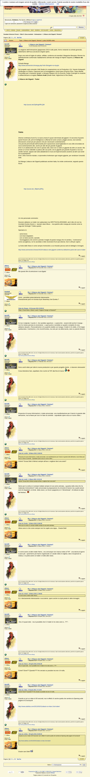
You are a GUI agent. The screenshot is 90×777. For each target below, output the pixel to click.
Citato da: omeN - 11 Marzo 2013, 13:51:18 (30, 479)
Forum (13, 30)
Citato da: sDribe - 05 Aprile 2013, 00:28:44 (30, 734)
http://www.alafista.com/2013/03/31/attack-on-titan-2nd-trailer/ (39, 706)
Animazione (38, 34)
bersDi (7, 44)
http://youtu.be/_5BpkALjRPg (33, 189)
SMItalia (52, 773)
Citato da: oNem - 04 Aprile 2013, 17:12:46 (30, 690)
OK (58, 4)
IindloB (7, 292)
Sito (8, 30)
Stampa (82, 37)
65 (15, 37)
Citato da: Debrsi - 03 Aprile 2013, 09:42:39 (30, 664)
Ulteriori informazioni (46, 4)
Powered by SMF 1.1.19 (35, 771)
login (33, 20)
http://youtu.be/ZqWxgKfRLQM (34, 104)
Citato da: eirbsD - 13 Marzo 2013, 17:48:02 (30, 593)
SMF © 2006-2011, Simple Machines (51, 771)
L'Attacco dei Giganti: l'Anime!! (52, 34)
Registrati (57, 30)
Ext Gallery (44, 30)
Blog (18, 30)
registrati (39, 20)
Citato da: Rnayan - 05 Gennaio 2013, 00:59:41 (31, 308)
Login (51, 30)
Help (32, 30)
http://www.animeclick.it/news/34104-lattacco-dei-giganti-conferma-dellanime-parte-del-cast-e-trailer (51, 250)
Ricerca (37, 30)
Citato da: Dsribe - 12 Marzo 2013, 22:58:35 (30, 523)
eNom (7, 266)
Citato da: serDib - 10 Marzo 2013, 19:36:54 (30, 453)
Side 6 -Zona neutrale (26, 34)
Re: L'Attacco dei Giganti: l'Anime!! (40, 266)
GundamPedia (26, 30)
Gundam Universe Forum (11, 34)
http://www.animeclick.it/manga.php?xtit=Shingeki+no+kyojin (38, 65)
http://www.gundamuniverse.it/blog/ (26, 261)
